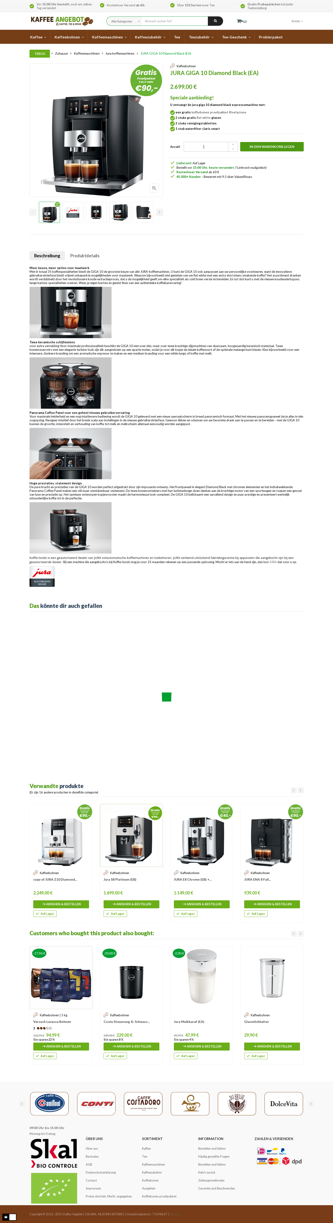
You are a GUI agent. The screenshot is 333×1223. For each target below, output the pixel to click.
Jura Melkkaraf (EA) (189, 1022)
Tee (144, 1156)
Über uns (92, 1148)
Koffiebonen (150, 1180)
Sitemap (175, 1214)
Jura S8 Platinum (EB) (120, 879)
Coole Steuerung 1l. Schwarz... (127, 1022)
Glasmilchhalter (256, 1022)
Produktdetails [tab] (85, 255)
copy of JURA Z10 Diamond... (55, 879)
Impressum (93, 1188)
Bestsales (92, 1156)
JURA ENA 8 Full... (257, 879)
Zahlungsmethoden (211, 1180)
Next (159, 212)
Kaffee (146, 1148)
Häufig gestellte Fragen (213, 1156)
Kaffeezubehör (152, 1172)
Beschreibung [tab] (47, 255)
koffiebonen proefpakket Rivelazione (218, 112)
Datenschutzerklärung (101, 1172)
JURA (273, 562)
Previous (33, 212)
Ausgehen (148, 1188)
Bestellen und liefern (212, 1148)
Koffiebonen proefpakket (159, 1196)
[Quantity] (208, 146)
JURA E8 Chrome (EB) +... (193, 879)
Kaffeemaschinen (153, 1164)
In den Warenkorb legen (272, 147)
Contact (91, 1180)
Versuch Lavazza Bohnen (52, 1022)
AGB (89, 1164)
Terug (39, 54)
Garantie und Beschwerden (216, 1188)
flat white (204, 118)
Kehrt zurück (206, 1172)
